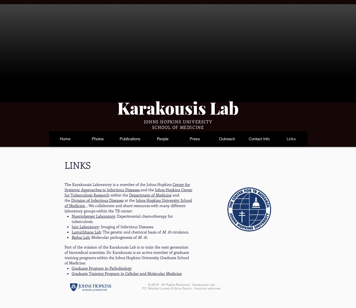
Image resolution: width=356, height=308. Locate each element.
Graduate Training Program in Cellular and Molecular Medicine (127, 273)
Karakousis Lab (178, 108)
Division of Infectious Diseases (97, 200)
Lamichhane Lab (86, 232)
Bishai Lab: (81, 237)
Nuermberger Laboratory (93, 216)
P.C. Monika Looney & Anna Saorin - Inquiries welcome (181, 288)
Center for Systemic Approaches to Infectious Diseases (127, 187)
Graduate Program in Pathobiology (102, 268)
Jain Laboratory (85, 226)
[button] (97, 139)
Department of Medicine (150, 195)
